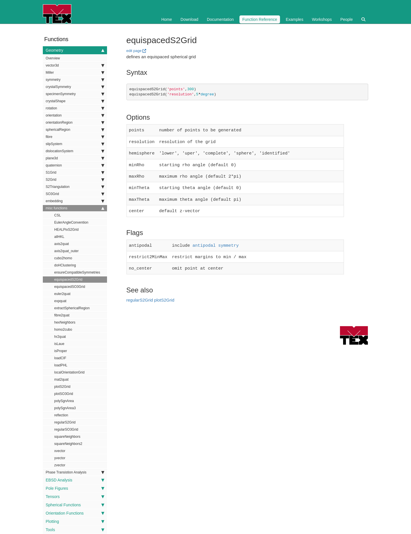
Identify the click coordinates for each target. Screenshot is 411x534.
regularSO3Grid (66, 429)
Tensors (75, 496)
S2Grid (75, 179)
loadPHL (60, 365)
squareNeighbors (67, 437)
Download (189, 19)
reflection (61, 415)
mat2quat (61, 380)
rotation (75, 108)
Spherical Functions (75, 505)
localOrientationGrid (69, 372)
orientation (75, 115)
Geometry (75, 50)
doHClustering (65, 265)
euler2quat (62, 294)
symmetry (75, 79)
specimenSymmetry (75, 94)
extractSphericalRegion (72, 308)
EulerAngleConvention (71, 222)
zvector (59, 465)
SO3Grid (75, 193)
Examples (294, 19)
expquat (60, 301)
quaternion (75, 165)
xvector (59, 451)
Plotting (75, 521)
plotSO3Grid (63, 394)
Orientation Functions (75, 513)
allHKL (59, 237)
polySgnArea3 (65, 408)
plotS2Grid (62, 387)
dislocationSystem (75, 151)
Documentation (220, 19)
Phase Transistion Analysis (75, 472)
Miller (75, 72)
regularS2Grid (65, 422)
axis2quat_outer (66, 251)
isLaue (59, 344)
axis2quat (61, 244)
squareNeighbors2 (68, 444)
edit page (134, 51)
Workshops (322, 19)
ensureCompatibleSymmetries (77, 272)
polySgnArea (64, 401)
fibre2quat (61, 315)
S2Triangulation (75, 186)
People (346, 19)
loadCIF (60, 358)
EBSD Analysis (75, 480)
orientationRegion (75, 122)
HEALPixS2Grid (66, 230)
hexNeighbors (64, 322)
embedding (75, 201)
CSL (57, 215)
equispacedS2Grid (68, 280)
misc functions (75, 208)
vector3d (75, 65)
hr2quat (60, 337)
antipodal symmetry (216, 240)
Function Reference (259, 19)
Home (166, 19)
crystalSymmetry (75, 86)
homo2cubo (63, 330)
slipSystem (75, 143)
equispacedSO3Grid (69, 287)
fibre (75, 136)
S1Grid (75, 172)
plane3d (75, 158)
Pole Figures (75, 488)
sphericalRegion (75, 129)
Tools (75, 530)
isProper (60, 351)
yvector (59, 458)
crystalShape (75, 101)
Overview (53, 58)
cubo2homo (63, 258)
